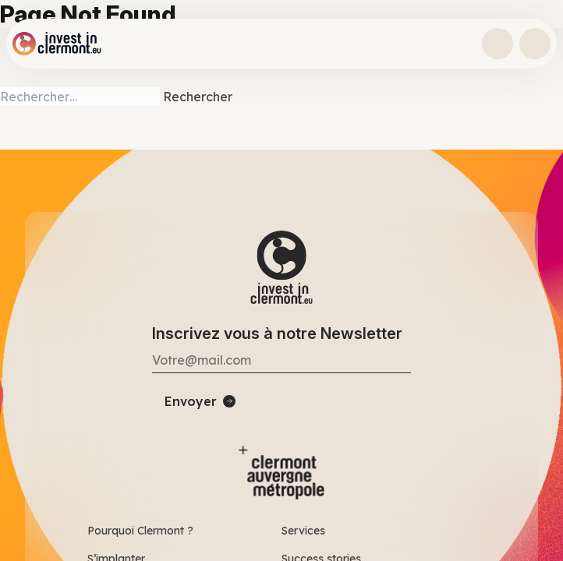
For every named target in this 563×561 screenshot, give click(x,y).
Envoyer (191, 401)
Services (303, 531)
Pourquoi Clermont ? (140, 531)
